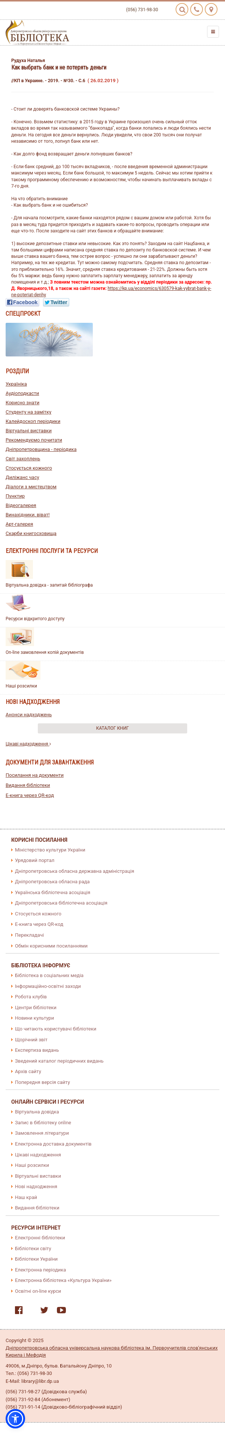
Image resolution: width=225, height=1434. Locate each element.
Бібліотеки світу (33, 1248)
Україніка (16, 384)
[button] (15, 1419)
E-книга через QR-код (30, 795)
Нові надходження (36, 1186)
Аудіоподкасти (22, 393)
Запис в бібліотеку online (43, 1122)
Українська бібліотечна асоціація (52, 892)
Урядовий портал (34, 860)
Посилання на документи (35, 775)
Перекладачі (29, 935)
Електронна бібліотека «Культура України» (63, 1280)
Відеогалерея (21, 505)
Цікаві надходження (28, 744)
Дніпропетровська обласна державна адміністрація (74, 871)
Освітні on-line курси (38, 1291)
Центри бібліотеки (36, 1007)
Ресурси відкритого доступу (35, 618)
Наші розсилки (21, 686)
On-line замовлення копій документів (45, 652)
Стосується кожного (29, 468)
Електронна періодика (40, 1270)
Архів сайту (28, 1071)
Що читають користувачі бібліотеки (55, 1029)
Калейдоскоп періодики (33, 421)
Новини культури (34, 1018)
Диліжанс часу (22, 477)
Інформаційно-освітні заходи (48, 986)
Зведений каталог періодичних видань (59, 1061)
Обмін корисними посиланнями (51, 946)
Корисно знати (22, 402)
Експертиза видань (37, 1050)
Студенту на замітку (28, 412)
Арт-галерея (19, 524)
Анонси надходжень (29, 714)
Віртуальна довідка (37, 1112)
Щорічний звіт (31, 1039)
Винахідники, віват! (28, 514)
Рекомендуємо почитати (34, 440)
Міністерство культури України (50, 850)
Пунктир (15, 496)
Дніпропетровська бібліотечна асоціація (61, 903)
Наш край (26, 1197)
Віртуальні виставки (29, 430)
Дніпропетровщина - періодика (41, 449)
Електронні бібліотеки (40, 1237)
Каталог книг (112, 728)
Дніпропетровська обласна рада (52, 881)
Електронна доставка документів (53, 1144)
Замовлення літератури (42, 1133)
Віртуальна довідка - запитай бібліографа (49, 585)
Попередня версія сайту (42, 1082)
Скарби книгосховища (31, 533)
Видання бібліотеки (28, 785)
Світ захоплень (23, 458)
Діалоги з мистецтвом (31, 486)
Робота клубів (31, 996)
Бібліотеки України (36, 1259)
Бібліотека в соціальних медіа (49, 975)
